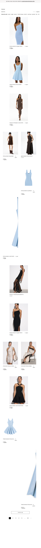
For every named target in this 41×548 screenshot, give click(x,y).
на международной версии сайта (28, 1)
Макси (15, 14)
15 (27, 518)
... (24, 518)
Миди (12, 14)
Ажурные (29, 14)
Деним (33, 14)
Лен (36, 14)
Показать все (4, 14)
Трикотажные (20, 14)
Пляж (39, 14)
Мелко (34, 11)
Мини (9, 14)
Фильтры (3, 11)
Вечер (25, 14)
